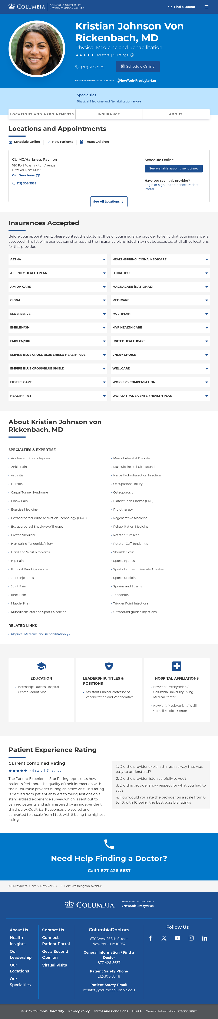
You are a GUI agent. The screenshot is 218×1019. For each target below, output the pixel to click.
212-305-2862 (187, 1011)
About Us (19, 930)
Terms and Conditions (111, 1011)
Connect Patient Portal (56, 941)
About (176, 114)
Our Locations (19, 969)
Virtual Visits (54, 966)
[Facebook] (150, 938)
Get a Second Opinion (55, 955)
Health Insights (17, 941)
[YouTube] (177, 938)
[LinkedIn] (205, 938)
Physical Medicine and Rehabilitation (38, 634)
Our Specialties (20, 982)
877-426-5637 (109, 963)
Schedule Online (138, 66)
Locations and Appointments (42, 114)
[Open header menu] (206, 6)
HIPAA (137, 1011)
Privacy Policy (79, 1011)
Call (109, 870)
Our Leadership (21, 955)
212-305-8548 (109, 976)
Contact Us (53, 930)
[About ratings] (133, 55)
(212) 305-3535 (92, 67)
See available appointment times (173, 168)
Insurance (109, 114)
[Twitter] (164, 938)
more (137, 101)
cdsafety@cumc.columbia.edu (109, 990)
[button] (109, 201)
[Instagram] (191, 938)
